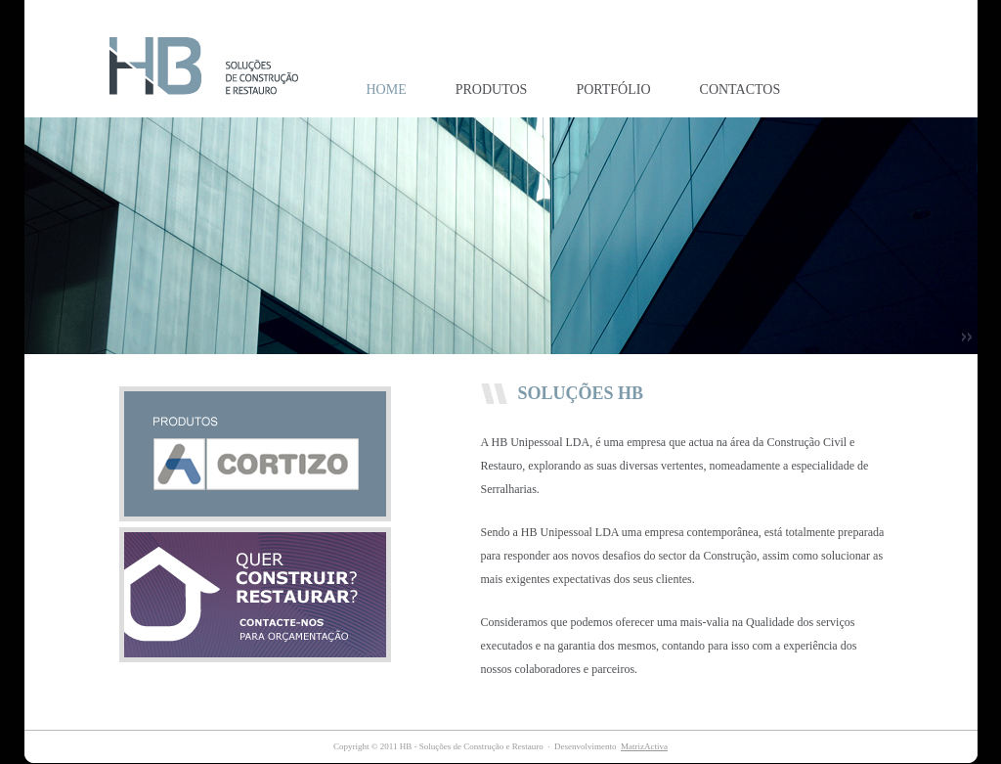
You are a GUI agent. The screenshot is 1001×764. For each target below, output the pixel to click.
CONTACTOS (740, 89)
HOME (387, 89)
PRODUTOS (492, 89)
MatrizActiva (644, 746)
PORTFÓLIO (613, 89)
